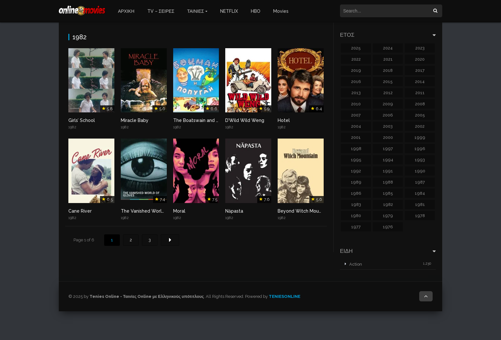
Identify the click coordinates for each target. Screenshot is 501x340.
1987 (420, 182)
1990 (420, 171)
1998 (356, 148)
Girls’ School (81, 120)
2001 (356, 137)
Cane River (80, 211)
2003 (388, 126)
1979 (388, 215)
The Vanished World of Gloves (154, 211)
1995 (356, 159)
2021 (388, 59)
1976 (388, 226)
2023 (420, 48)
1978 (420, 215)
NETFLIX (229, 11)
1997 (388, 148)
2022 (356, 59)
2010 (356, 104)
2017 (420, 70)
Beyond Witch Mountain (303, 211)
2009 (388, 104)
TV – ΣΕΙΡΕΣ (160, 11)
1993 (420, 159)
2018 (388, 70)
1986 (356, 193)
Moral (179, 211)
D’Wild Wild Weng (244, 120)
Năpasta (234, 211)
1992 (356, 171)
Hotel (284, 120)
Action (355, 264)
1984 (420, 193)
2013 (356, 92)
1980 (356, 215)
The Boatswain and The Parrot (206, 120)
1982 (388, 204)
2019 (356, 70)
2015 (388, 81)
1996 (419, 148)
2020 (420, 59)
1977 (356, 226)
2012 (388, 92)
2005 (420, 115)
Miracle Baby (135, 120)
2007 (356, 115)
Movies (281, 11)
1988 (388, 182)
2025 (356, 48)
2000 (388, 137)
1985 (388, 193)
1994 (388, 159)
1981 (420, 204)
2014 (420, 81)
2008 (420, 104)
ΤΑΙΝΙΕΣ (195, 11)
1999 (419, 137)
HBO (255, 11)
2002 (420, 126)
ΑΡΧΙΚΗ (126, 11)
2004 (356, 126)
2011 (420, 92)
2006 (388, 115)
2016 (356, 81)
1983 (356, 204)
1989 (356, 182)
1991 (388, 171)
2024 (388, 48)
